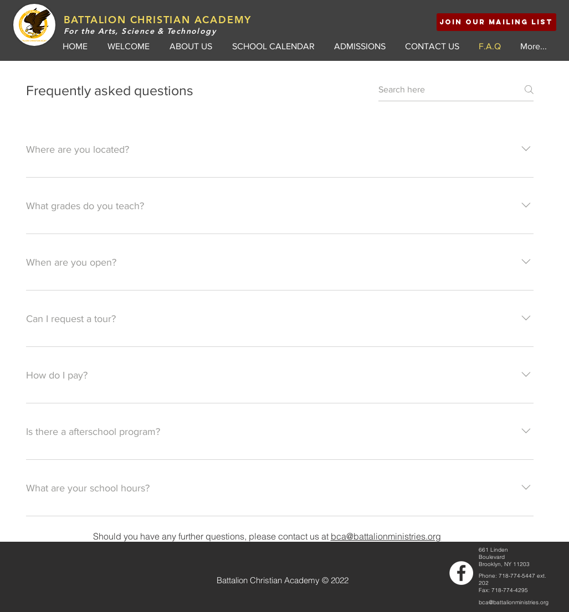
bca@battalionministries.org (386, 536)
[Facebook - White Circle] (461, 573)
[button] (496, 22)
